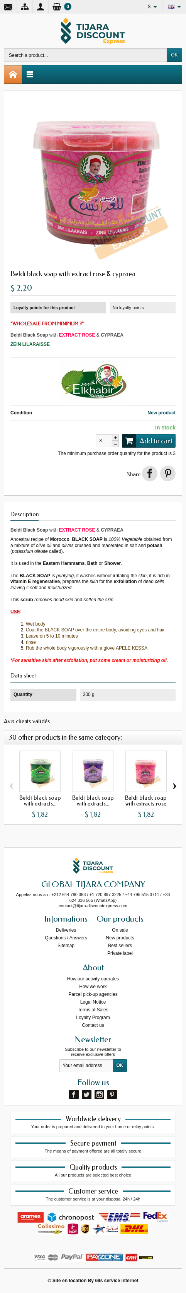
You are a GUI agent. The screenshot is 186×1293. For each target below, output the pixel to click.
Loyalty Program (93, 1017)
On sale (120, 930)
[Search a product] (85, 55)
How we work (93, 986)
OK (174, 55)
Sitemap (65, 945)
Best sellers (120, 945)
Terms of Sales (93, 1010)
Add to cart (147, 440)
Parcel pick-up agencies (92, 994)
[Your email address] (86, 1065)
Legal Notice (93, 1002)
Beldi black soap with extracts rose (146, 800)
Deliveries (66, 930)
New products (120, 938)
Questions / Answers (66, 938)
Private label (120, 953)
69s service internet (116, 1280)
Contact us (93, 1025)
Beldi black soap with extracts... (40, 800)
